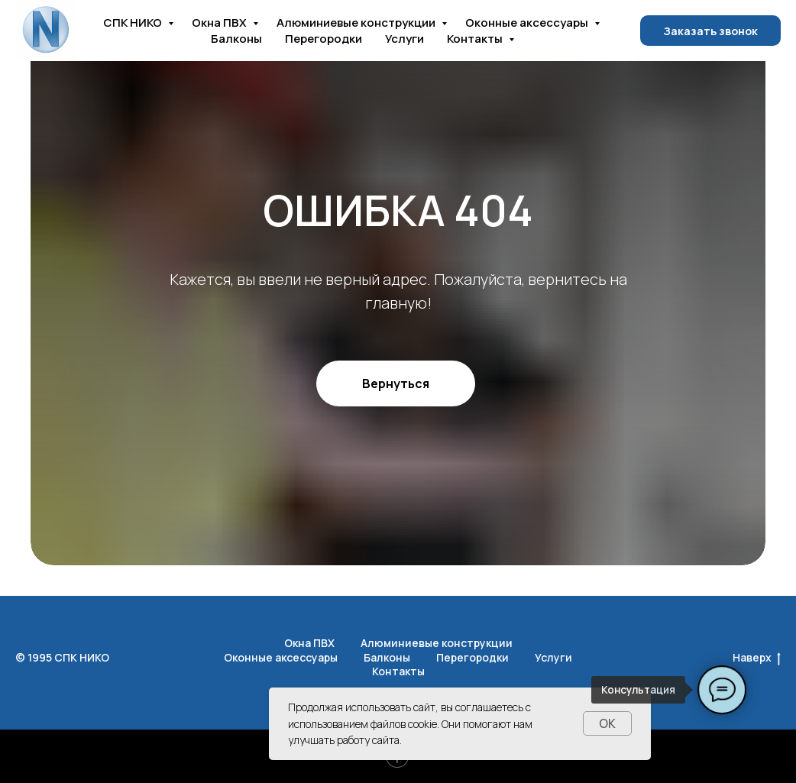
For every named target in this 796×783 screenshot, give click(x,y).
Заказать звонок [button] (710, 31)
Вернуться (395, 383)
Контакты (476, 39)
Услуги (404, 39)
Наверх (757, 658)
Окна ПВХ (220, 23)
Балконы (236, 39)
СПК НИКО (133, 23)
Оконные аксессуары (528, 23)
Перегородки (323, 39)
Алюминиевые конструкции (357, 23)
